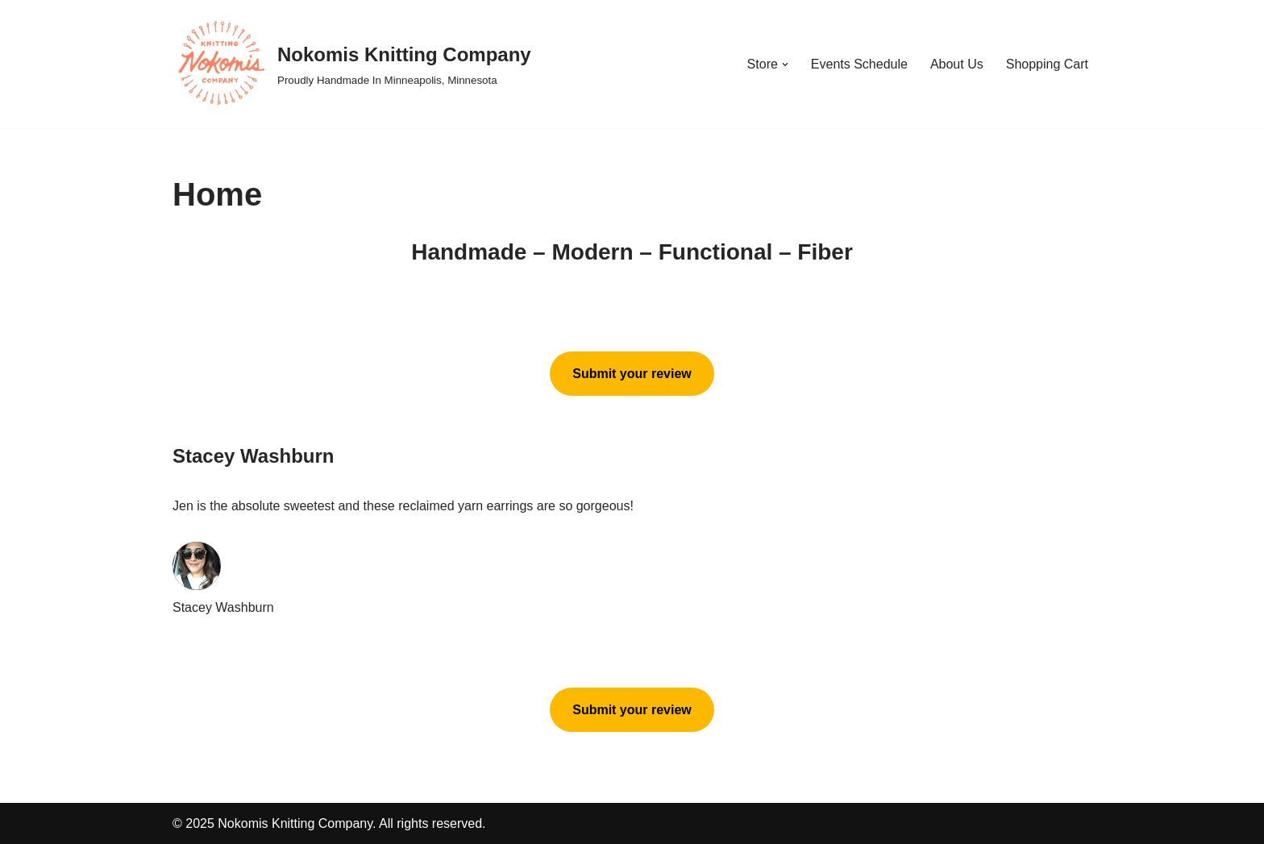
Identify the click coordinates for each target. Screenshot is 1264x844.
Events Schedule (859, 64)
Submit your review (632, 373)
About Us (956, 64)
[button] (785, 64)
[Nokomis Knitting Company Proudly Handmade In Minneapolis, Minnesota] (352, 64)
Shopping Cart (1047, 64)
